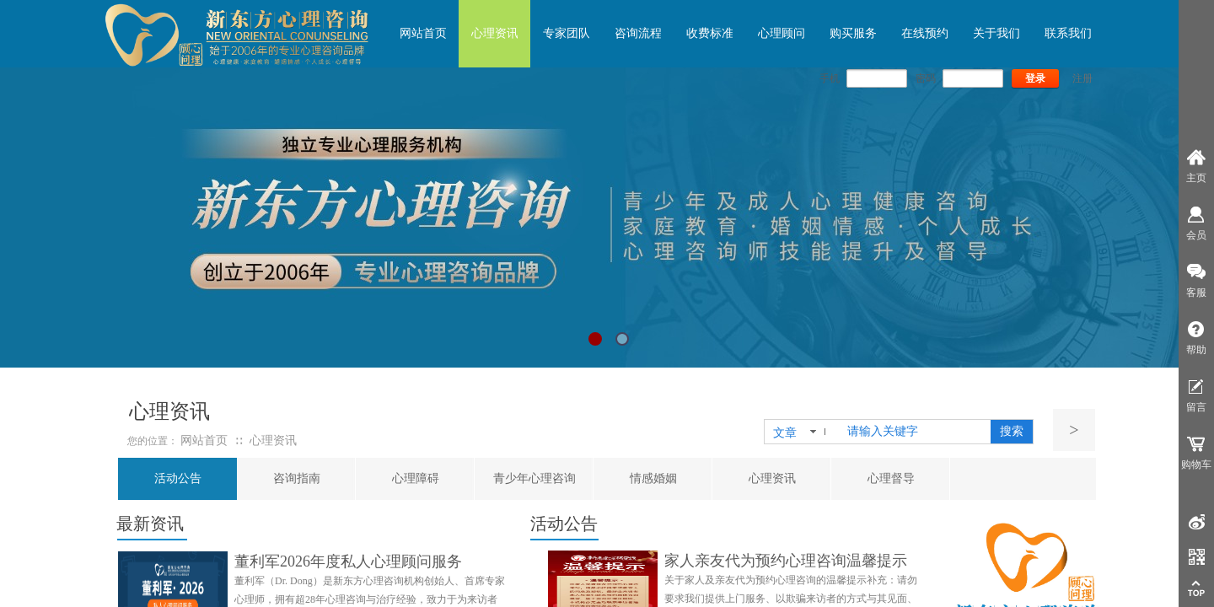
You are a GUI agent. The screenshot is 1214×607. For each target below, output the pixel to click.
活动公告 (177, 478)
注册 (1082, 78)
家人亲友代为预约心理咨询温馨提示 (785, 560)
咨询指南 (296, 478)
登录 (1035, 78)
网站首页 (204, 440)
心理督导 (891, 478)
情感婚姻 (653, 478)
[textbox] (916, 432)
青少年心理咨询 (534, 478)
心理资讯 (772, 478)
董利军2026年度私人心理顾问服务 (348, 561)
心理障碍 (415, 478)
